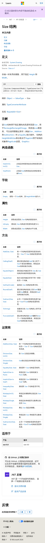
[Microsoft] (22, 3)
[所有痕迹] (4, 19)
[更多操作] (41, 19)
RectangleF (16, 128)
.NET (10, 19)
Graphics (25, 141)
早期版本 (17, 533)
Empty (5, 196)
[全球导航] (2, 3)
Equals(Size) (7, 278)
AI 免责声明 (6, 533)
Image (24, 128)
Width (4, 77)
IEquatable (11, 111)
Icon (36, 128)
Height (32, 74)
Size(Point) (7, 171)
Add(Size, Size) (8, 251)
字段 (5, 47)
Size (18, 111)
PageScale (12, 141)
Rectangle (8, 128)
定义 (5, 37)
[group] (22, 90)
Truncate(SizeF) (8, 316)
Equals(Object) (8, 271)
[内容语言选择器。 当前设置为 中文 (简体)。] (8, 521)
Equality (22, 134)
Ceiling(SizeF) (8, 261)
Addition (38, 131)
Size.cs (10, 68)
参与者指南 (27, 466)
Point (20, 173)
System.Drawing (16, 62)
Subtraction (9, 134)
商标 (3, 539)
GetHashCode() (8, 285)
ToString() (6, 309)
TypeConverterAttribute (16, 104)
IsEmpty (6, 224)
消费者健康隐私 (16, 536)
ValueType (19, 98)
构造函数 (7, 43)
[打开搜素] (36, 3)
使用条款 (29, 536)
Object (9, 98)
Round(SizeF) (7, 289)
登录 (41, 3)
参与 (33, 533)
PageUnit (29, 138)
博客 (25, 533)
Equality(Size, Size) (9, 367)
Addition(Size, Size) (10, 344)
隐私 (3, 536)
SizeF (31, 261)
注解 (5, 40)
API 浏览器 (20, 19)
